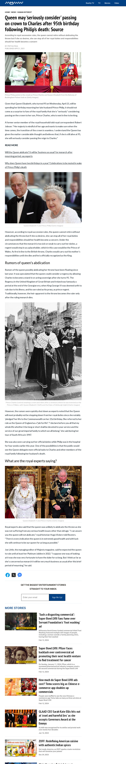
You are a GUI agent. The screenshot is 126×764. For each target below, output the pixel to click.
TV (99, 3)
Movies (107, 3)
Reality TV (90, 3)
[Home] (14, 3)
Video (116, 3)
